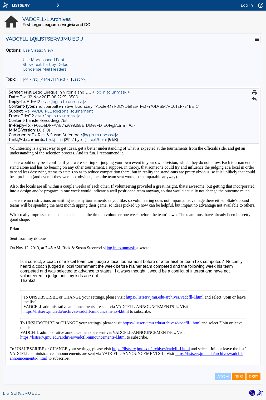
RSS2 (253, 376)
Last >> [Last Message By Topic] (78, 79)
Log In (247, 5)
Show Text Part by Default (47, 64)
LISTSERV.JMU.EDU (21, 393)
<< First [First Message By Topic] (30, 79)
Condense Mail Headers (44, 69)
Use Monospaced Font (44, 59)
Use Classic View (38, 50)
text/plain (54, 139)
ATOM (223, 376)
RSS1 (238, 376)
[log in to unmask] (111, 92)
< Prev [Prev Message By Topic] (47, 79)
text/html (98, 139)
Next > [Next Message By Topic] (62, 79)
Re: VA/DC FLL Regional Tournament (58, 111)
